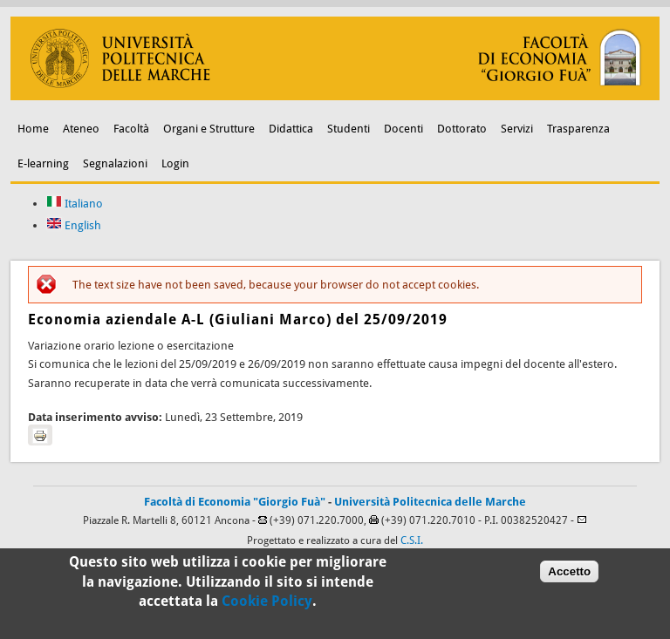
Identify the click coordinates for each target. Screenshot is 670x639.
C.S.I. (411, 540)
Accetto (569, 574)
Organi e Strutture (209, 128)
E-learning (43, 163)
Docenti (403, 128)
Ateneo (81, 128)
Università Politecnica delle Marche (430, 501)
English (73, 225)
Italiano (74, 203)
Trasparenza (578, 128)
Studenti (348, 128)
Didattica (291, 128)
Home (33, 128)
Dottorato (462, 128)
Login (175, 163)
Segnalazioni (115, 163)
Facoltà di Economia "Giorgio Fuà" (234, 501)
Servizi (517, 128)
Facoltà (131, 128)
